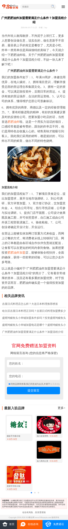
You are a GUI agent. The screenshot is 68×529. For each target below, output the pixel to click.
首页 (8, 524)
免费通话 (54, 524)
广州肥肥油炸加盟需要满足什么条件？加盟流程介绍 (32, 331)
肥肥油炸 (13, 121)
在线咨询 (29, 524)
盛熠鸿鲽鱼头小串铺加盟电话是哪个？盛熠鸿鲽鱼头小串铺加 (34, 325)
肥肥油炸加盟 (16, 252)
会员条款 (54, 384)
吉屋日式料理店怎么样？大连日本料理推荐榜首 (30, 303)
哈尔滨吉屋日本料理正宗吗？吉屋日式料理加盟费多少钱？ (34, 311)
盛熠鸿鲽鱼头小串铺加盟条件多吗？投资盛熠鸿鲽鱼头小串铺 (34, 318)
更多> (61, 408)
